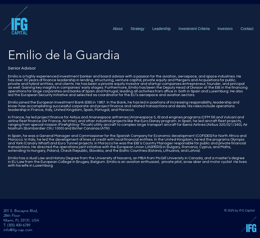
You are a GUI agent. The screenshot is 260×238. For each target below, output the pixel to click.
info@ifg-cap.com (17, 229)
